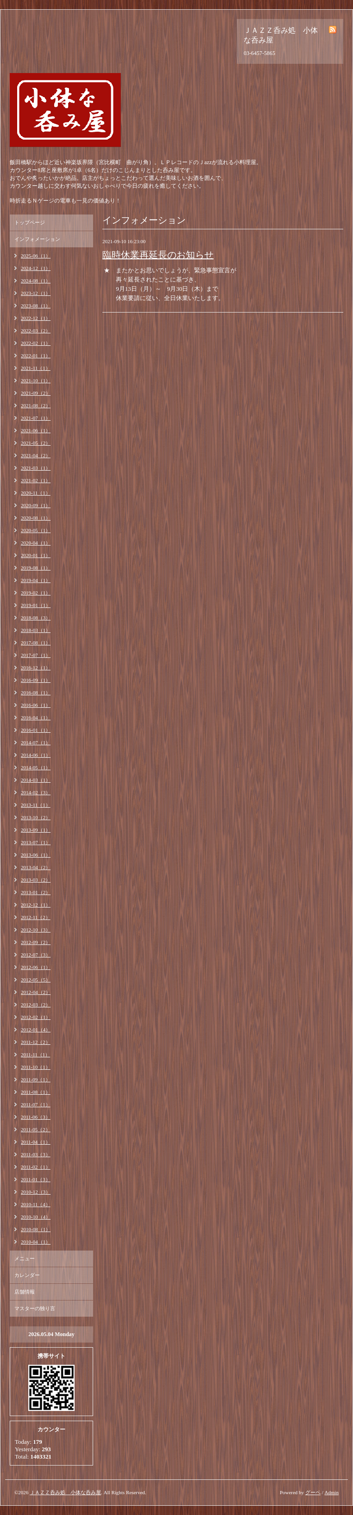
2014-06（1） (35, 755)
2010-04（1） (35, 1242)
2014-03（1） (35, 780)
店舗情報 (24, 1291)
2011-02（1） (35, 1167)
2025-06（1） (35, 255)
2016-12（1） (35, 667)
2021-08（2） (35, 405)
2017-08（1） (35, 642)
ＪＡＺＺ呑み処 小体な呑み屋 (65, 1492)
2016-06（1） (35, 705)
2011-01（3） (35, 1179)
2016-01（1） (35, 730)
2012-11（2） (35, 917)
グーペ (313, 1492)
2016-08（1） (35, 692)
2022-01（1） (35, 355)
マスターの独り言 (34, 1308)
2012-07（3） (35, 954)
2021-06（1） (35, 430)
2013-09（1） (35, 830)
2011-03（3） (35, 1154)
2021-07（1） (35, 418)
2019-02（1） (35, 592)
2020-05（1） (35, 530)
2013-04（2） (35, 867)
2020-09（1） (35, 505)
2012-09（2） (35, 942)
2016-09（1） (35, 680)
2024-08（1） (35, 280)
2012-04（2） (35, 992)
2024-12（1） (35, 268)
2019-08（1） (35, 567)
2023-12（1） (35, 293)
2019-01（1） (35, 605)
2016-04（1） (35, 717)
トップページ (29, 222)
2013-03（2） (35, 880)
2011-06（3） (35, 1117)
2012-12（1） (35, 905)
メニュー (24, 1258)
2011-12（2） (35, 1042)
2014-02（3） (35, 792)
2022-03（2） (35, 330)
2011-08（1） (35, 1092)
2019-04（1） (35, 580)
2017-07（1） (35, 655)
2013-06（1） (35, 855)
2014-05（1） (35, 767)
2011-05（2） (35, 1129)
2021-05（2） (35, 443)
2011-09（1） (35, 1079)
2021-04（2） (35, 455)
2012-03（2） (35, 1004)
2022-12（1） (35, 318)
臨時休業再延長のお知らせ (158, 255)
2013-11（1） (35, 805)
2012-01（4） (35, 1029)
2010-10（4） (35, 1217)
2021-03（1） (35, 468)
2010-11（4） (35, 1204)
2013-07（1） (35, 842)
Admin (331, 1492)
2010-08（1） (35, 1229)
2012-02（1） (35, 1017)
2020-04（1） (35, 543)
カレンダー (27, 1275)
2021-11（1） (35, 368)
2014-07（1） (35, 742)
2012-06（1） (35, 967)
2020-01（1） (35, 555)
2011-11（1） (35, 1054)
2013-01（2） (35, 892)
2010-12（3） (35, 1192)
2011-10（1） (35, 1067)
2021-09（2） (35, 393)
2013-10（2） (35, 817)
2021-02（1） (35, 480)
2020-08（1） (35, 518)
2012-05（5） (35, 979)
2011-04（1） (35, 1142)
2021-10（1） (35, 380)
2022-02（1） (35, 343)
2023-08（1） (35, 305)
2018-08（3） (35, 617)
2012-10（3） (35, 929)
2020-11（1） (35, 493)
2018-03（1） (35, 630)
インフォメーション (37, 239)
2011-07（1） (35, 1104)
